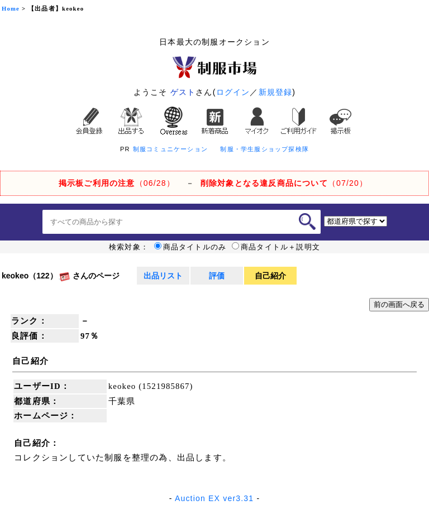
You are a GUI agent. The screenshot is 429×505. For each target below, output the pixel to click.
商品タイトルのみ (190, 247)
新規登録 (276, 92)
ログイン (233, 92)
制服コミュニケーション (170, 149)
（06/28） (117, 183)
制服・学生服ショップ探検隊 (264, 149)
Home (11, 9)
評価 (217, 275)
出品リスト (163, 275)
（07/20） (284, 183)
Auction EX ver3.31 (214, 498)
